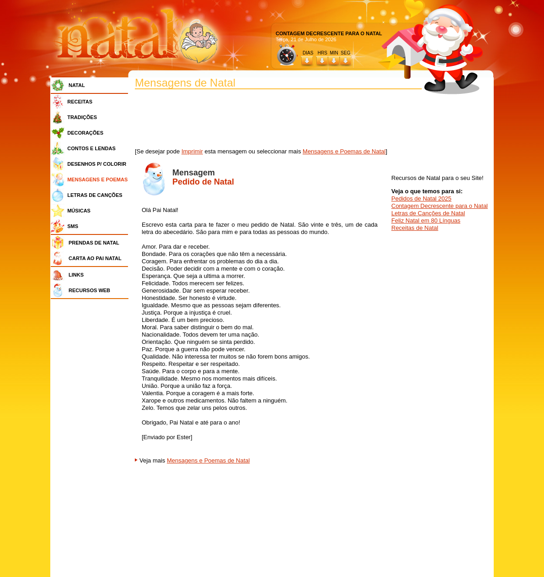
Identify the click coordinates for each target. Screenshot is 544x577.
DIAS (308, 52)
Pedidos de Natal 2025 (421, 198)
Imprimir (192, 151)
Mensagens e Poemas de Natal (344, 151)
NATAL (77, 85)
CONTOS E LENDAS (91, 148)
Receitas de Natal (414, 227)
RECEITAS (79, 101)
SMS (72, 226)
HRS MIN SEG (335, 52)
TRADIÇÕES (82, 117)
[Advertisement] (91, 439)
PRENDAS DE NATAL (94, 242)
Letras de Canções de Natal (428, 213)
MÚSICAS (79, 210)
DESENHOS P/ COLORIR (96, 164)
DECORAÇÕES (85, 133)
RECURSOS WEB (89, 290)
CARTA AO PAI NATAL (95, 258)
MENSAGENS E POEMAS (97, 179)
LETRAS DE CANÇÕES (94, 195)
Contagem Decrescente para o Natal (439, 205)
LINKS (76, 275)
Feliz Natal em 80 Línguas (425, 220)
